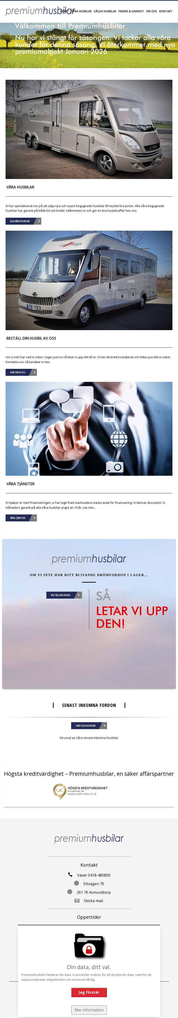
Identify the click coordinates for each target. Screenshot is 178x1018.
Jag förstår (89, 992)
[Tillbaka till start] (40, 11)
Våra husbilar (81, 11)
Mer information (89, 1009)
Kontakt (165, 11)
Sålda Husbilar (105, 11)
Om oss (151, 11)
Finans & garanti (131, 11)
